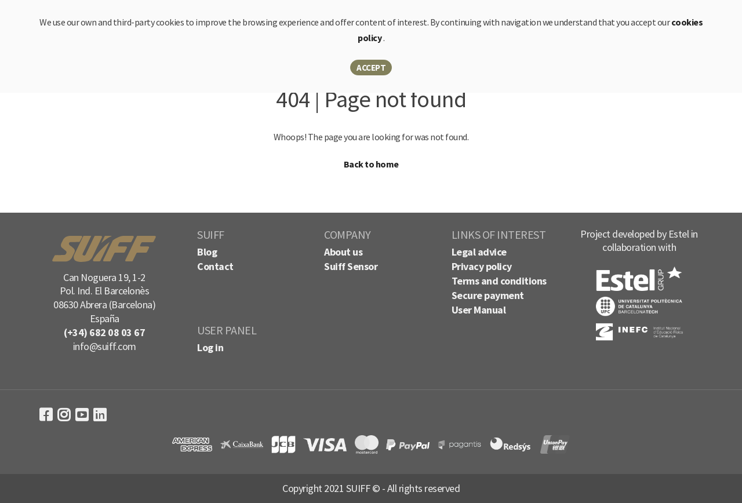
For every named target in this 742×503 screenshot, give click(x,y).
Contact (215, 266)
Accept (371, 67)
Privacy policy (482, 266)
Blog (207, 251)
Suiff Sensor (350, 266)
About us (343, 251)
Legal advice (479, 251)
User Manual (479, 309)
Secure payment (488, 295)
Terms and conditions (499, 280)
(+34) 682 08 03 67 (104, 332)
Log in (210, 347)
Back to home (371, 164)
